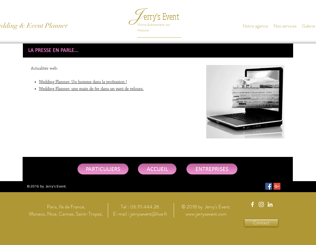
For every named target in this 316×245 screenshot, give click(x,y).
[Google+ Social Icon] (277, 186)
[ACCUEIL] (157, 169)
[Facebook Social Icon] (268, 186)
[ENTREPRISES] (211, 169)
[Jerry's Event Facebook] (252, 204)
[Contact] (261, 223)
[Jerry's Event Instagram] (261, 204)
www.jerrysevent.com (206, 213)
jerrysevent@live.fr (148, 213)
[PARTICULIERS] (102, 169)
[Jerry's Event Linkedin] (270, 204)
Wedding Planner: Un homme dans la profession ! (83, 82)
